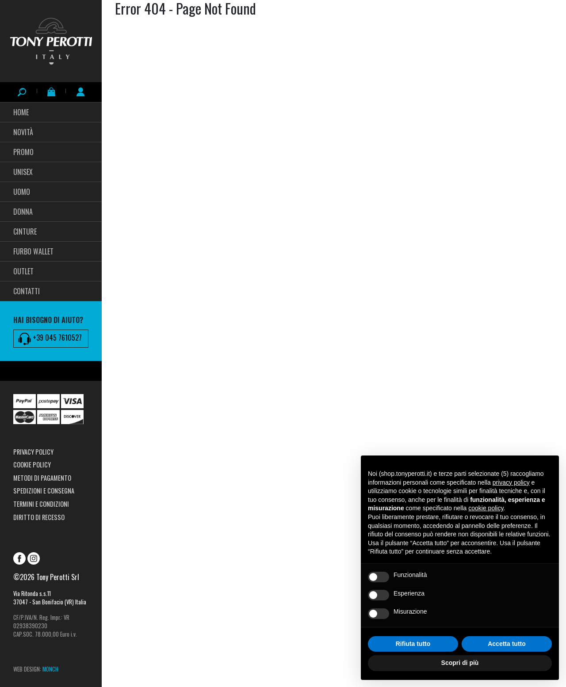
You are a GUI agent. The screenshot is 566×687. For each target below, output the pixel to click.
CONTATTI (26, 291)
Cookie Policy (32, 464)
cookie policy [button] (485, 508)
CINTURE (25, 231)
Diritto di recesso (39, 517)
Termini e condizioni (41, 504)
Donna (23, 211)
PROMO (23, 152)
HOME (21, 112)
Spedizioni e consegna (43, 490)
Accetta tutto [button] (507, 643)
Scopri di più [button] (460, 662)
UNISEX (23, 172)
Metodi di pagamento (42, 477)
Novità (23, 132)
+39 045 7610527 (50, 338)
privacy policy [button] (511, 482)
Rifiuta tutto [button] (413, 643)
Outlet (23, 271)
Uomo (21, 191)
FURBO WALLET (33, 251)
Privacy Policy (33, 451)
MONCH (50, 669)
